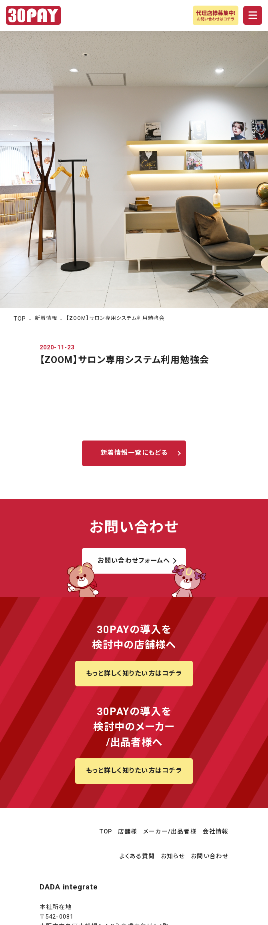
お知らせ (173, 856)
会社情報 (216, 831)
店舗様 (128, 831)
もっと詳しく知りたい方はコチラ (134, 673)
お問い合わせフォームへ (134, 560)
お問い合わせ (209, 856)
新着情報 (46, 318)
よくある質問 (137, 856)
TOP (20, 318)
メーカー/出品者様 (170, 831)
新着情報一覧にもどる (134, 453)
